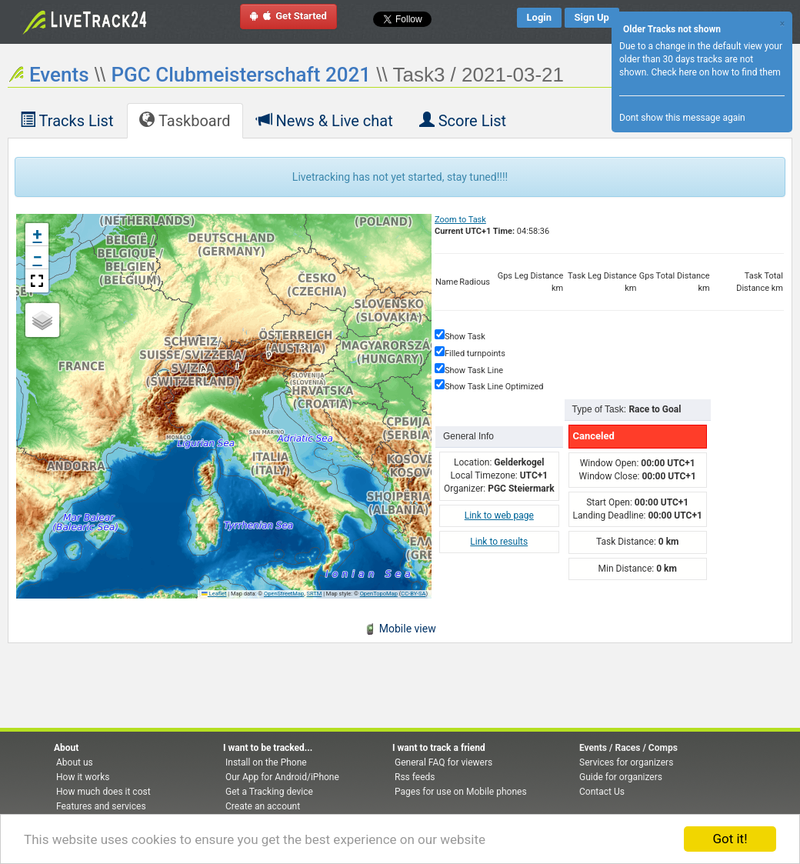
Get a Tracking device (269, 791)
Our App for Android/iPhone (282, 777)
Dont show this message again (682, 117)
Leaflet (214, 593)
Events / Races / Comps (628, 747)
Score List (462, 120)
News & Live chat (325, 120)
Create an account (262, 806)
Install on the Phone (266, 762)
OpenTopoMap (379, 593)
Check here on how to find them (715, 72)
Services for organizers (626, 762)
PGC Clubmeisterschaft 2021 (241, 74)
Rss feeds (415, 777)
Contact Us (602, 791)
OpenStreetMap (284, 593)
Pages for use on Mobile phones (461, 791)
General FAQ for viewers (443, 762)
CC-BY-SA (413, 593)
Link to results (499, 541)
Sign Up (592, 17)
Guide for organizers (620, 777)
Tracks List (66, 120)
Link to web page (499, 515)
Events (59, 74)
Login (539, 17)
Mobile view (399, 628)
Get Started (288, 16)
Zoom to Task (460, 220)
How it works (82, 777)
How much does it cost (103, 791)
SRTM (314, 593)
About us (74, 762)
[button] (36, 234)
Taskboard (184, 120)
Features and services (101, 806)
